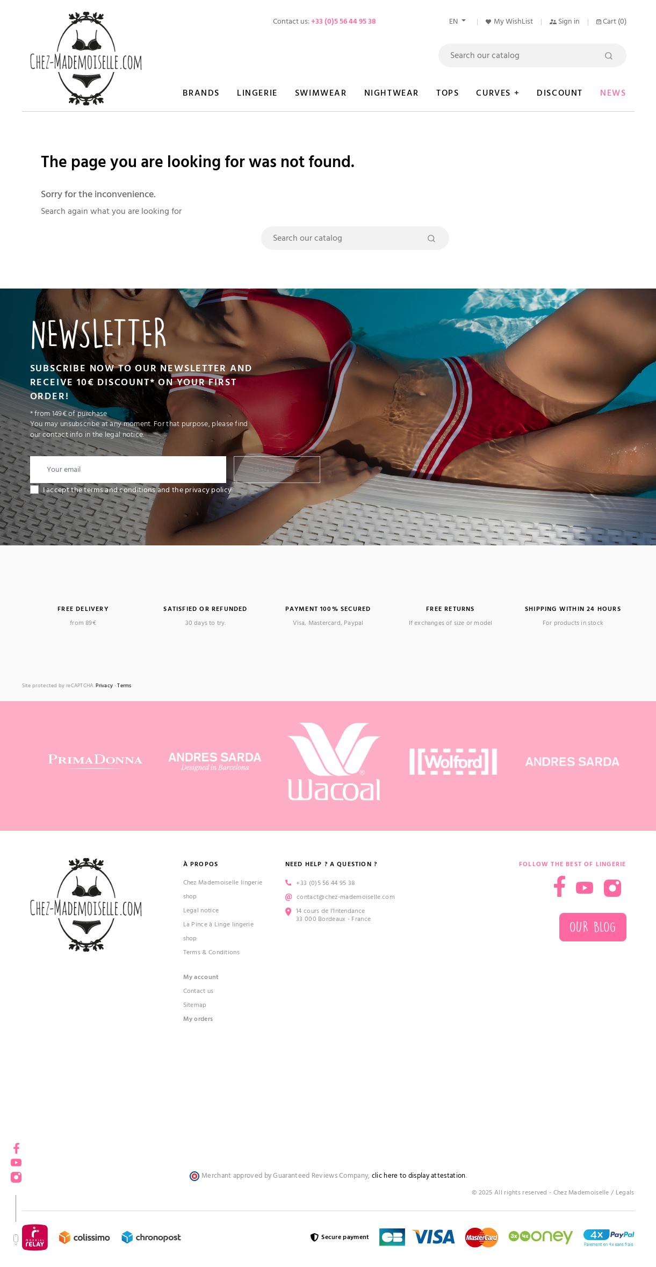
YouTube (16, 1159)
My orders (198, 1019)
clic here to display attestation (419, 1175)
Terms (124, 685)
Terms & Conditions (211, 952)
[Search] (532, 55)
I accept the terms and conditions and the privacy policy (137, 490)
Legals (625, 1192)
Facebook (16, 1145)
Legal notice (201, 910)
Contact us (198, 991)
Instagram (16, 1174)
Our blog (593, 927)
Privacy (104, 685)
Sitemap (195, 1005)
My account (201, 977)
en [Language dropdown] (454, 21)
